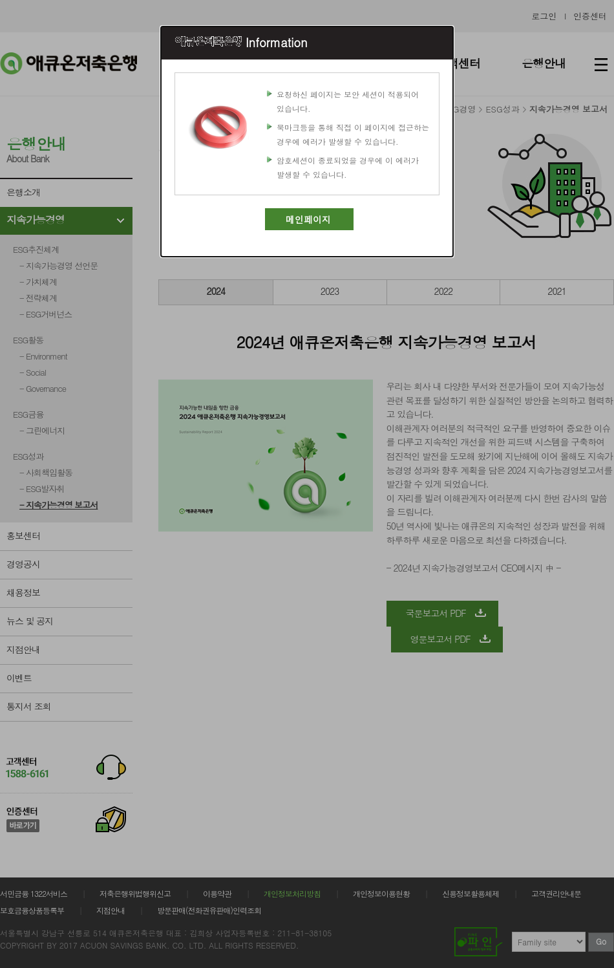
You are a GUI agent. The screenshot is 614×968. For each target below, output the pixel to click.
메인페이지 (308, 219)
